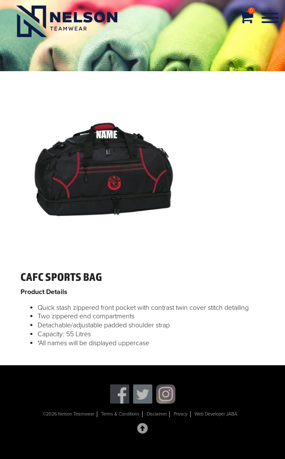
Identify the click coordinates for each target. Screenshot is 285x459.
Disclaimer (157, 414)
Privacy (180, 414)
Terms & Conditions (120, 414)
